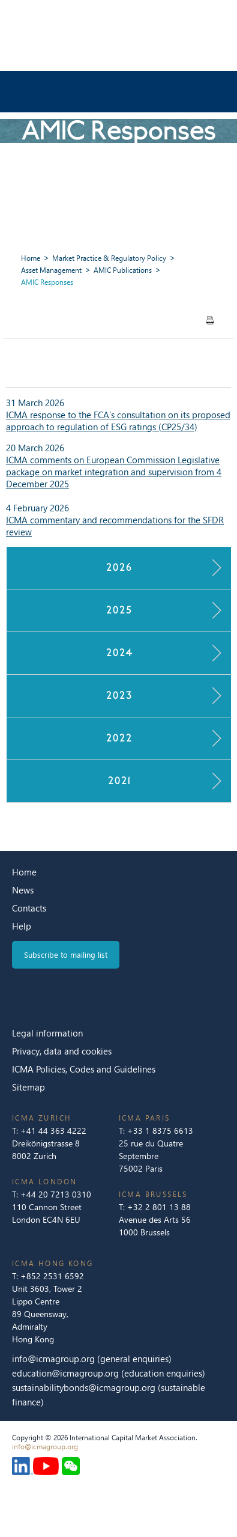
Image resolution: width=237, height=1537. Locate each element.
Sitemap (28, 1087)
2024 (119, 653)
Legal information (47, 1033)
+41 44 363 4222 (53, 1130)
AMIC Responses (47, 282)
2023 (119, 695)
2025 (119, 610)
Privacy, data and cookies (62, 1051)
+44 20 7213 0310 (55, 1194)
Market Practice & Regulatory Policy (109, 258)
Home (30, 258)
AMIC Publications (123, 270)
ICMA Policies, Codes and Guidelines (83, 1069)
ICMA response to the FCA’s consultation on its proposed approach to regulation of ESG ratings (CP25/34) (118, 421)
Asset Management (51, 270)
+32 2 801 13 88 (159, 1207)
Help (21, 926)
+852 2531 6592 (52, 1276)
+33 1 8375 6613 (160, 1130)
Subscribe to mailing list (65, 954)
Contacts (29, 908)
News (23, 890)
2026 (119, 567)
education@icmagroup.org (66, 1373)
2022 (119, 738)
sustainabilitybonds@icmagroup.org (85, 1387)
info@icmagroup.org (53, 1359)
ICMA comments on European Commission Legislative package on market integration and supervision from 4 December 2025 (113, 472)
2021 (119, 781)
